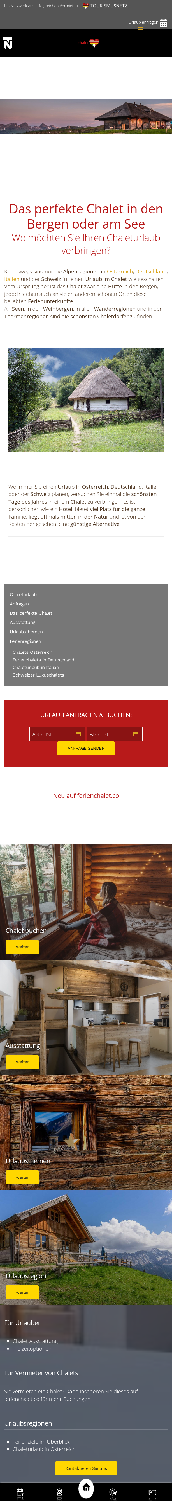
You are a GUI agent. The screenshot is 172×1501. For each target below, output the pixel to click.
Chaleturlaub (23, 594)
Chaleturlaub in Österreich (44, 1449)
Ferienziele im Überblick (41, 1441)
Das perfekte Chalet (31, 613)
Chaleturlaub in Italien (36, 667)
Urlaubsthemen (26, 631)
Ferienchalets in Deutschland (43, 659)
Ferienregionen (25, 641)
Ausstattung (22, 622)
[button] (140, 29)
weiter (22, 947)
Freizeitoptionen (32, 1348)
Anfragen (19, 604)
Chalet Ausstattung (35, 1341)
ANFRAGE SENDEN (86, 748)
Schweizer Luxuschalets (38, 675)
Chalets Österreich (32, 652)
